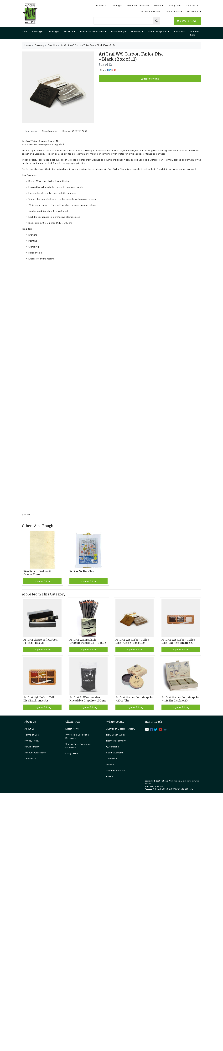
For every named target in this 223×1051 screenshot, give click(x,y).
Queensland (112, 746)
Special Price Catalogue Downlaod (78, 746)
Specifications (49, 131)
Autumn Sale (194, 33)
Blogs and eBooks (137, 5)
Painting (36, 31)
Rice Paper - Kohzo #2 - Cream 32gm (38, 573)
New (24, 31)
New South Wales (115, 734)
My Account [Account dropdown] (193, 11)
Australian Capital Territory (120, 728)
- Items (187, 21)
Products (101, 5)
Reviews (74, 131)
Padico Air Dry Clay (81, 571)
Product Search (149, 11)
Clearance (179, 31)
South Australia (114, 752)
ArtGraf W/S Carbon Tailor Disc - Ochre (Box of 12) (132, 641)
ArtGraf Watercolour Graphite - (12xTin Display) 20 (180, 699)
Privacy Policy (32, 740)
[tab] (30, 131)
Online (109, 776)
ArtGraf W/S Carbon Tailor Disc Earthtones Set (40, 699)
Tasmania (111, 758)
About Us (29, 728)
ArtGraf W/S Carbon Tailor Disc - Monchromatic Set (178, 641)
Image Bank (71, 753)
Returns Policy (32, 746)
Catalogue (116, 5)
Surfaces (68, 31)
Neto (149, 783)
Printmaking (117, 31)
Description (31, 131)
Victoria (110, 764)
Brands (157, 5)
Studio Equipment (157, 31)
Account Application (35, 752)
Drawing (52, 31)
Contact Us (192, 5)
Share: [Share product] (108, 70)
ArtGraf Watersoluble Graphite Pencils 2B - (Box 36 (87, 641)
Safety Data (174, 5)
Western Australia (115, 770)
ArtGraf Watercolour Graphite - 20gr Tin (134, 699)
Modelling (136, 31)
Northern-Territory (115, 740)
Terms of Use (32, 734)
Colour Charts (172, 11)
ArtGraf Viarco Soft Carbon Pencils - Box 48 (40, 641)
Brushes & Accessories (92, 31)
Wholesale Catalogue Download (77, 736)
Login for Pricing (149, 78)
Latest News (72, 728)
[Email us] (147, 729)
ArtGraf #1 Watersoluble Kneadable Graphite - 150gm (87, 699)
